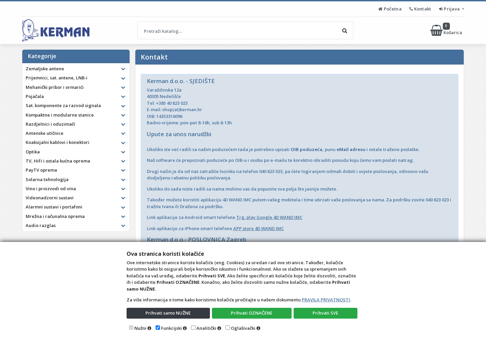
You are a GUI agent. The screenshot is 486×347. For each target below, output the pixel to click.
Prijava (450, 9)
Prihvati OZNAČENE (251, 313)
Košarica (446, 30)
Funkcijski (171, 328)
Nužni (140, 328)
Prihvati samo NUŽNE (168, 313)
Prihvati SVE (325, 313)
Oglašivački (243, 328)
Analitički (206, 328)
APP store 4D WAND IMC (258, 228)
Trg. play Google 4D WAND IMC (269, 217)
